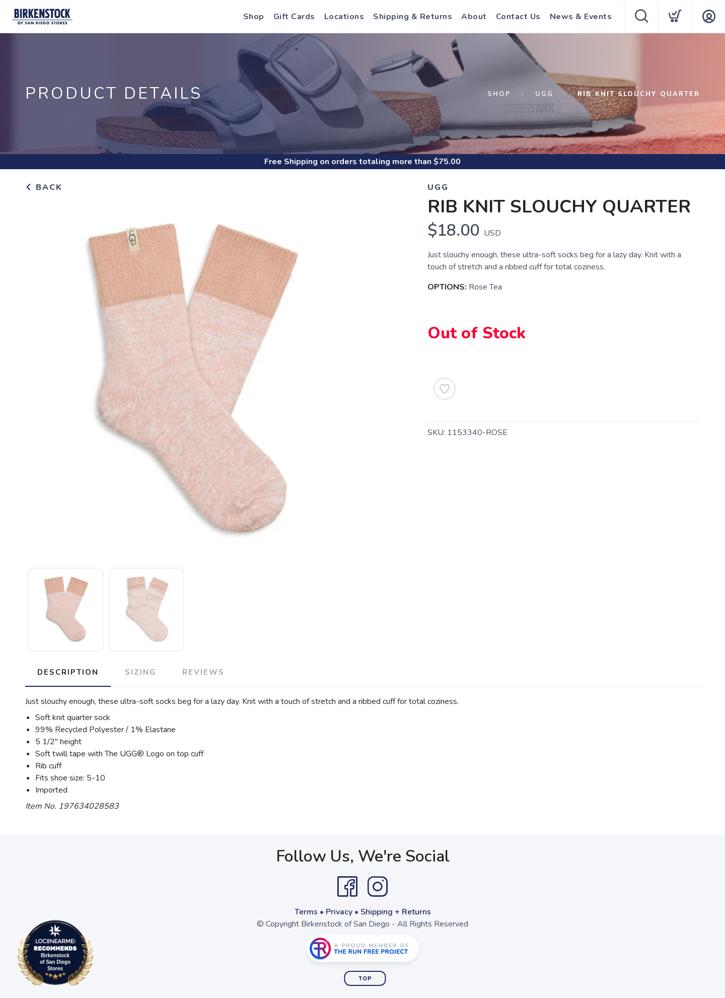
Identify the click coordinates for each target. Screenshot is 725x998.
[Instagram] (377, 887)
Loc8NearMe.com (99, 954)
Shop (253, 16)
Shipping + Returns (395, 911)
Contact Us (518, 16)
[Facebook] (347, 887)
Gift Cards (294, 16)
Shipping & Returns (412, 16)
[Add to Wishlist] (444, 389)
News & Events (581, 16)
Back (43, 187)
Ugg (544, 94)
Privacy (339, 911)
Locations (344, 16)
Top (365, 978)
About (474, 16)
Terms (306, 911)
